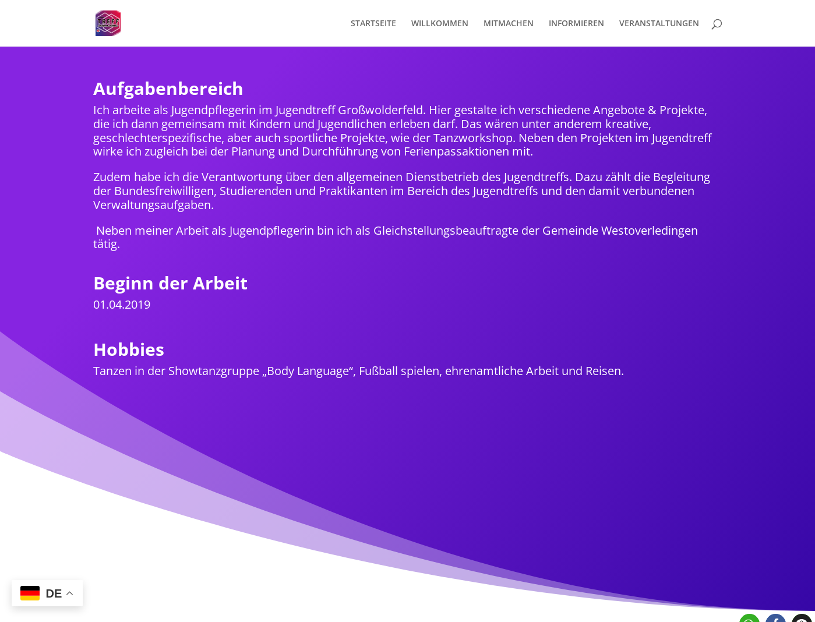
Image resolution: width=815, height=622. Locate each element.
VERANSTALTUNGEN (659, 24)
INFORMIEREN (576, 24)
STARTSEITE (373, 24)
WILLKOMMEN (439, 24)
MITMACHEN (509, 24)
